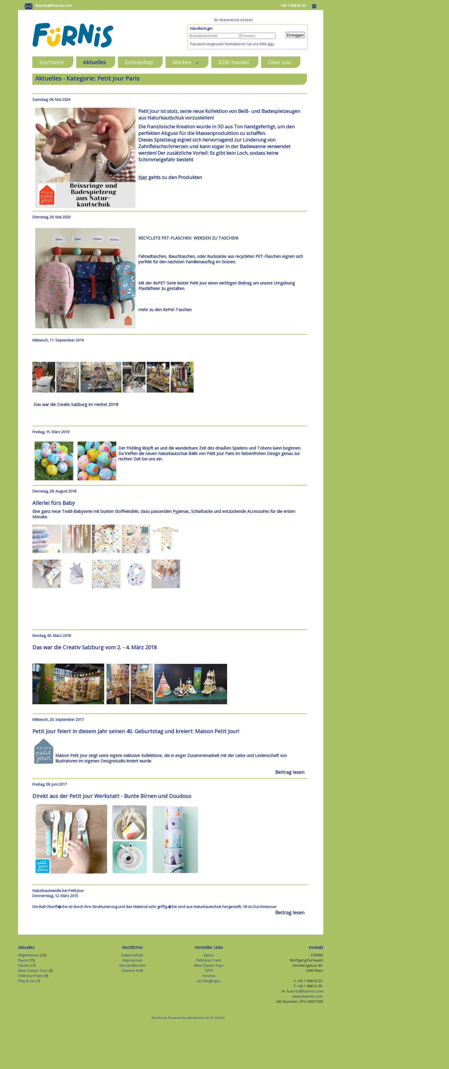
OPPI (209, 970)
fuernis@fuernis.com (53, 5)
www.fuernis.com (307, 996)
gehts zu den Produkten (170, 177)
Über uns (279, 62)
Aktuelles (94, 62)
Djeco (23, 960)
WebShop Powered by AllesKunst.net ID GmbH (187, 1017)
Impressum (132, 960)
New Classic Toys (33, 970)
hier (271, 44)
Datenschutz (132, 955)
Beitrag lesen (289, 772)
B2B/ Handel (233, 62)
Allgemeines (28, 955)
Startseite (51, 62)
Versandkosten (132, 965)
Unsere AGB (132, 970)
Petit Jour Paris (30, 975)
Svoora (208, 975)
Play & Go (26, 980)
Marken (185, 62)
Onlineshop (139, 62)
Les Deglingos (209, 980)
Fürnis (23, 965)
